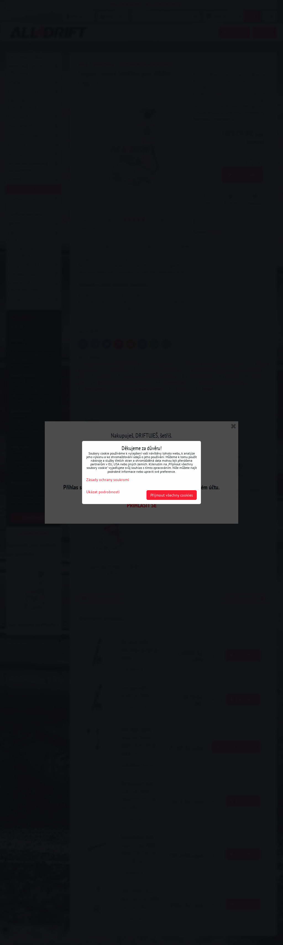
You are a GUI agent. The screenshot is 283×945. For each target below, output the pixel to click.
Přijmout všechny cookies (171, 495)
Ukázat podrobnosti (103, 492)
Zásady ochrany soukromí (107, 479)
